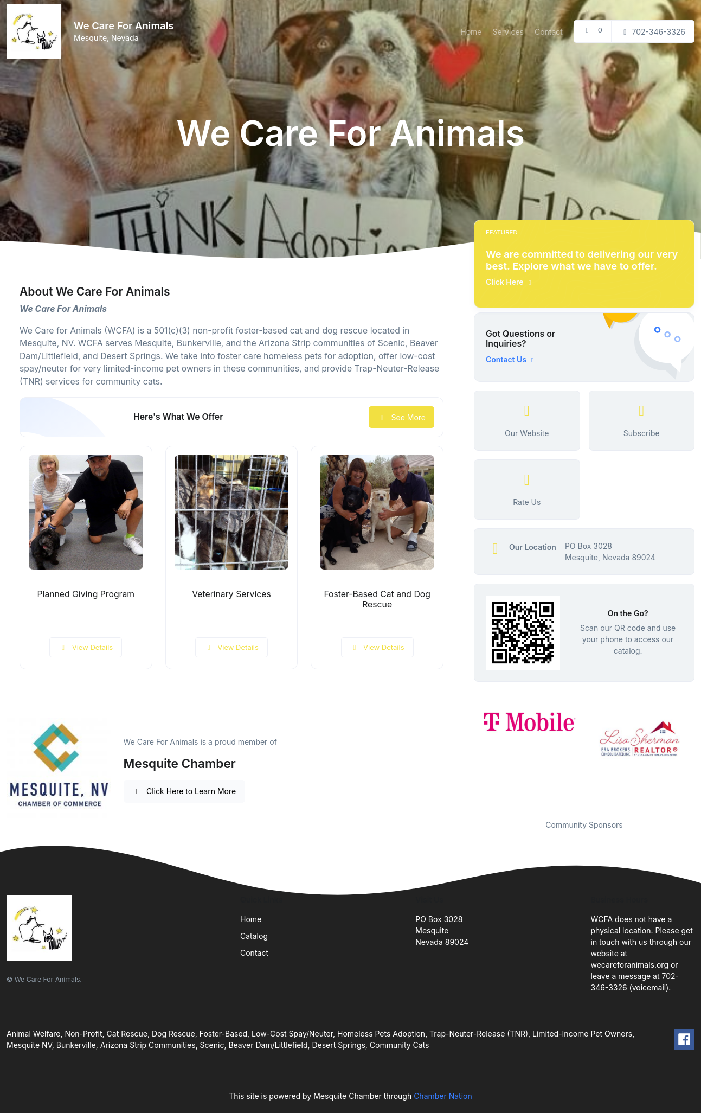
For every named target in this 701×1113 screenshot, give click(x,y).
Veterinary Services (231, 594)
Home (470, 31)
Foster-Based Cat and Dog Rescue (377, 599)
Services (507, 31)
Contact (549, 31)
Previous (465, 757)
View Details (86, 647)
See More (401, 417)
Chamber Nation (443, 1096)
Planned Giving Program (86, 594)
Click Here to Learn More (184, 791)
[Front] (36, 31)
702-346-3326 (652, 31)
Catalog (254, 936)
